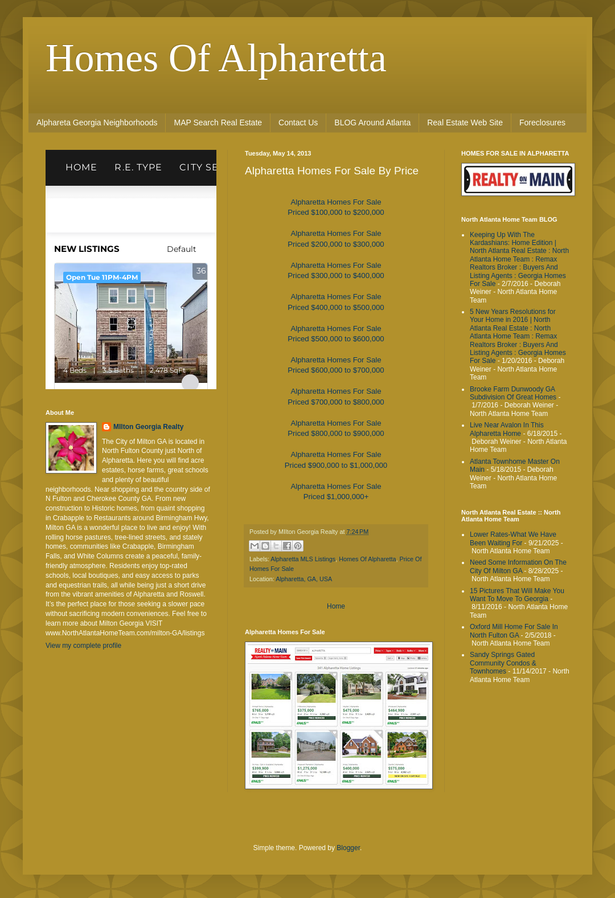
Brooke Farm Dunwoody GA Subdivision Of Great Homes (513, 393)
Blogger (348, 848)
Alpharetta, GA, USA (304, 578)
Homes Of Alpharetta (216, 58)
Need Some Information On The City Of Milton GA (518, 566)
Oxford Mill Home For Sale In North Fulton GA (514, 631)
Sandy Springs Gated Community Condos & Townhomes (503, 663)
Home (336, 606)
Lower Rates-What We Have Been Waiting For (513, 538)
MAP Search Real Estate (218, 122)
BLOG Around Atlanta (372, 122)
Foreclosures (542, 122)
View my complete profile (83, 646)
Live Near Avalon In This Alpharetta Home (507, 429)
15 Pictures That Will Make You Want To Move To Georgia (517, 595)
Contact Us (298, 122)
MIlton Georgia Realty (148, 427)
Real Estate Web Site (465, 122)
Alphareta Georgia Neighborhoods (96, 122)
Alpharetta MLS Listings (302, 559)
